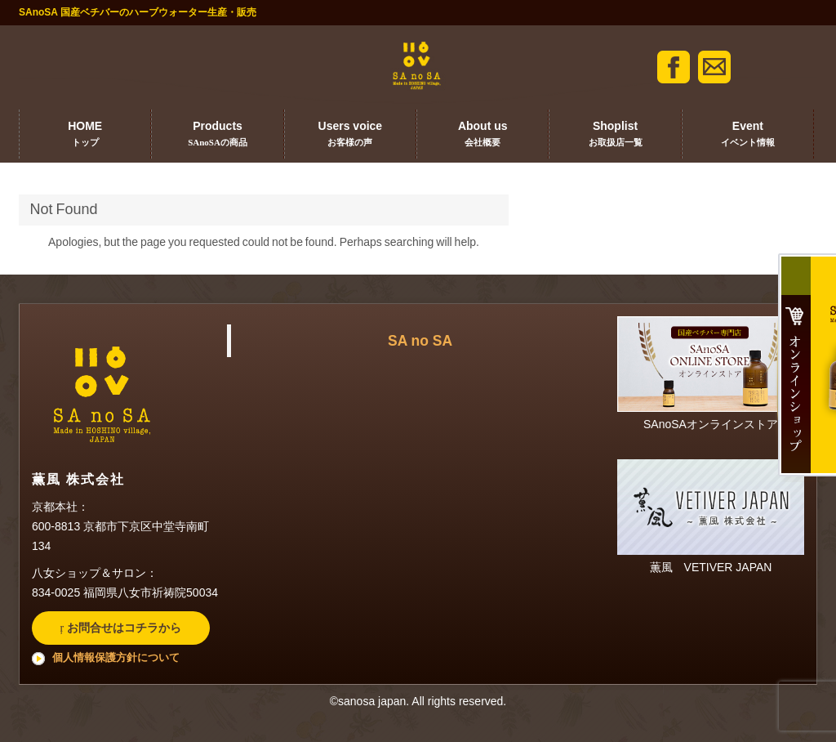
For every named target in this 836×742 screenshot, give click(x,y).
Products (217, 134)
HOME (85, 134)
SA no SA (420, 341)
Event (748, 134)
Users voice (350, 134)
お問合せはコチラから (122, 627)
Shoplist (614, 134)
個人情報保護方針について (116, 657)
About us (482, 134)
